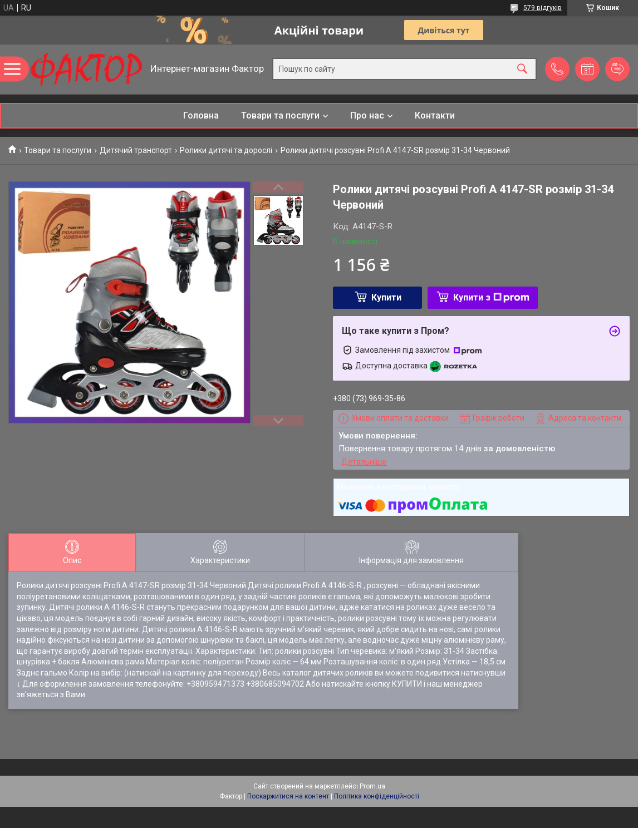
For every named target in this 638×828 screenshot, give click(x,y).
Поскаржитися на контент (288, 796)
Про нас (367, 115)
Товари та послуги (280, 115)
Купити (386, 297)
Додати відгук (617, 69)
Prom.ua (372, 786)
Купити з (491, 297)
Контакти (435, 115)
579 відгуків (542, 8)
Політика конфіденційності (376, 796)
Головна (201, 115)
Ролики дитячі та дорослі (226, 150)
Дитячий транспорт (136, 150)
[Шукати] (522, 69)
